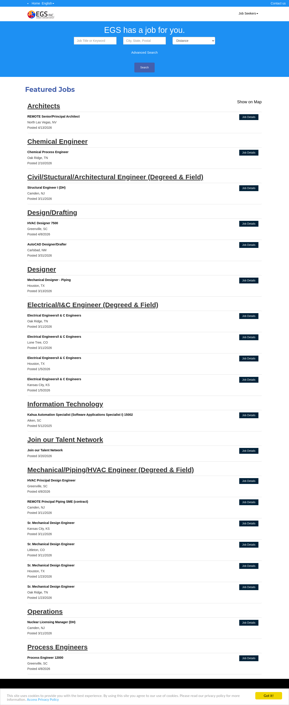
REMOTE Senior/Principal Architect (53, 116)
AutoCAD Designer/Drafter (47, 244)
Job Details (248, 117)
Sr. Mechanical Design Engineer (51, 523)
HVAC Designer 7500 (42, 223)
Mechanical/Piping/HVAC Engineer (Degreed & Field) (110, 469)
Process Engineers (57, 647)
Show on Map (249, 102)
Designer (41, 269)
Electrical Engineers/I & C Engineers (54, 315)
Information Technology (65, 404)
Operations (45, 611)
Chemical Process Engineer (48, 152)
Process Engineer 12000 (45, 657)
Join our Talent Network (65, 439)
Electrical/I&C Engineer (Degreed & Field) (92, 304)
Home (36, 3)
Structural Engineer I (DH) (46, 187)
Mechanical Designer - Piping (49, 280)
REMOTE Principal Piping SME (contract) (57, 501)
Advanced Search (144, 52)
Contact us (278, 3)
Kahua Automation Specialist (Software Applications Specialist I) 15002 (80, 414)
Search (144, 67)
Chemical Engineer (57, 141)
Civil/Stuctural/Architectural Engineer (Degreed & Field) (115, 177)
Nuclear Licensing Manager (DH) (51, 622)
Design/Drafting (52, 212)
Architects (43, 106)
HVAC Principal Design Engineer (51, 480)
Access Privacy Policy (43, 699)
